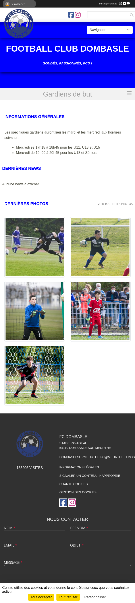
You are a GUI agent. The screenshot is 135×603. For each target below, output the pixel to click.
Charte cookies (73, 484)
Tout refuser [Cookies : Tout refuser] (68, 597)
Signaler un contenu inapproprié (89, 475)
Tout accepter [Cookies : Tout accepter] (41, 597)
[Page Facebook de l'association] (71, 15)
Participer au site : (114, 3)
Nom (9, 527)
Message (13, 562)
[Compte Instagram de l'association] (78, 15)
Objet (77, 545)
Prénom (79, 527)
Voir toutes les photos (115, 204)
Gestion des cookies (77, 492)
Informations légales (79, 467)
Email (10, 545)
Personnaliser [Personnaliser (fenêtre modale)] (95, 597)
